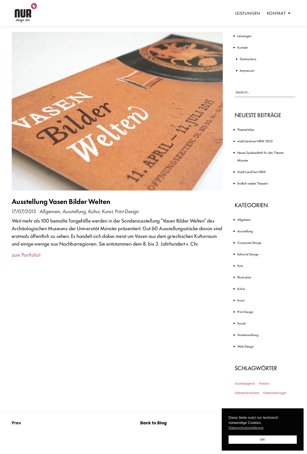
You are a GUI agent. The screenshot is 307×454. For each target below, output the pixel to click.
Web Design (245, 346)
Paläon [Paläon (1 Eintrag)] (264, 384)
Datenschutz (248, 59)
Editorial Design (247, 254)
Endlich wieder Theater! (252, 183)
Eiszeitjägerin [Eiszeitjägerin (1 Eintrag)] (245, 384)
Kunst (107, 211)
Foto (240, 265)
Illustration (244, 277)
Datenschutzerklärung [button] (246, 428)
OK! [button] (262, 439)
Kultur (94, 211)
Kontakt (279, 13)
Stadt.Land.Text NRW (251, 171)
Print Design (127, 211)
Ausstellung (74, 211)
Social (241, 323)
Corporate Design (249, 242)
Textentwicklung (247, 334)
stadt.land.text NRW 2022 (255, 141)
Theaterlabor (246, 129)
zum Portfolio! (26, 254)
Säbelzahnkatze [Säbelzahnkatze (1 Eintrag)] (247, 393)
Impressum (247, 70)
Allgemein (50, 211)
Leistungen (248, 13)
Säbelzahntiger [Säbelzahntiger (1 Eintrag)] (275, 393)
